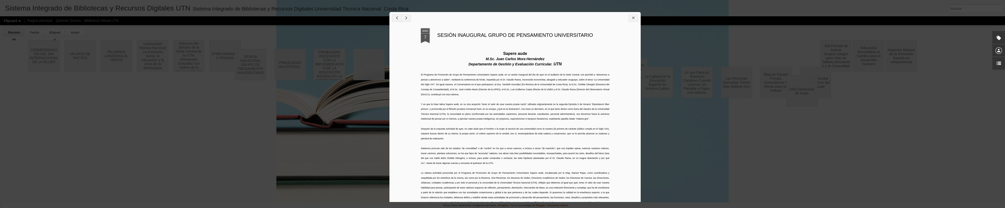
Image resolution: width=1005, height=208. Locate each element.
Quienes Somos (68, 21)
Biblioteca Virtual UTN (101, 21)
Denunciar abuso (557, 205)
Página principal (39, 21)
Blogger (540, 205)
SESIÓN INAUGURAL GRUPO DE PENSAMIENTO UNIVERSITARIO (672, 65)
